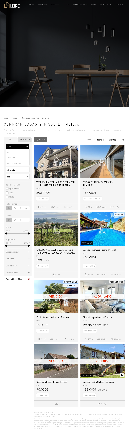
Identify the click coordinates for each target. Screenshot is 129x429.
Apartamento (14, 188)
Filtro (11, 139)
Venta (9, 146)
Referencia (25, 139)
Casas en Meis (42, 198)
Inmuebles (15, 118)
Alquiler (10, 152)
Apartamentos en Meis (92, 198)
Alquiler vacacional (15, 163)
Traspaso (11, 157)
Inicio (6, 118)
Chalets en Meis (90, 330)
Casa (11, 193)
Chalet (11, 197)
